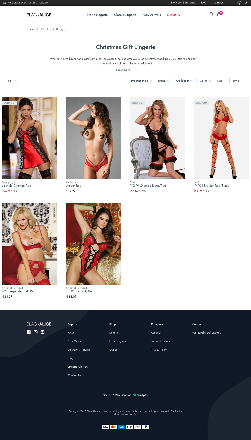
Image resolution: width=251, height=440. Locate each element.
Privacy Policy (159, 350)
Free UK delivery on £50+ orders (25, 2)
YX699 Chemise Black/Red (148, 186)
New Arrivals (152, 15)
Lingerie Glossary (78, 367)
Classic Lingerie (125, 15)
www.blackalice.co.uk (136, 411)
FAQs (71, 333)
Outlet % (173, 15)
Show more (123, 70)
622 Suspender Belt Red (18, 291)
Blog (70, 358)
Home (30, 29)
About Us (156, 333)
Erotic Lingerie (97, 15)
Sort (12, 81)
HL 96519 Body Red (80, 291)
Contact (218, 2)
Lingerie (114, 333)
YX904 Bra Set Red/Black (211, 186)
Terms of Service (161, 341)
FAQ (204, 2)
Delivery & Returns (183, 2)
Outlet (113, 350)
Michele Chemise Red (16, 186)
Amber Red (73, 186)
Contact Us (74, 375)
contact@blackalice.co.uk (206, 333)
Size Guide (74, 341)
